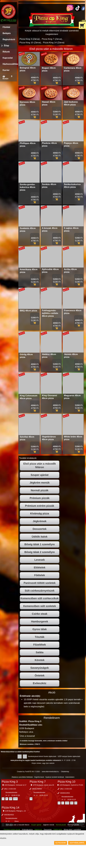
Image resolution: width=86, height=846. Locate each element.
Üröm (15, 799)
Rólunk (6, 52)
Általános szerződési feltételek (22, 777)
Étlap (6, 45)
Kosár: (6, 78)
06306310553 (65, 793)
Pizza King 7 (38, 781)
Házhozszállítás (10, 64)
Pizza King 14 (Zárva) (53, 42)
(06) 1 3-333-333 (10, 789)
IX (59, 803)
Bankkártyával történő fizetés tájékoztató (42, 756)
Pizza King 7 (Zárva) (52, 39)
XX (76, 803)
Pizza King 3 (10, 781)
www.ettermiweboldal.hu (50, 772)
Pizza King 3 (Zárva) (30, 39)
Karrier (6, 70)
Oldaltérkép (65, 772)
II (3, 799)
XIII (10, 799)
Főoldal (6, 27)
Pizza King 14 (10, 807)
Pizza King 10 (66, 781)
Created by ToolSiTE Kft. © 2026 (28, 772)
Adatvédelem (69, 777)
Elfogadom (60, 843)
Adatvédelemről (77, 843)
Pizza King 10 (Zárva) (30, 42)
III (6, 799)
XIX (72, 803)
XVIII (67, 803)
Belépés (7, 33)
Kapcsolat (8, 58)
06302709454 (37, 789)
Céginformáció (39, 777)
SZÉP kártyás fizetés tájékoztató (69, 756)
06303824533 (9, 815)
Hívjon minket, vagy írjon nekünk (43, 763)
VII (31, 799)
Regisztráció (9, 39)
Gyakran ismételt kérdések (54, 777)
